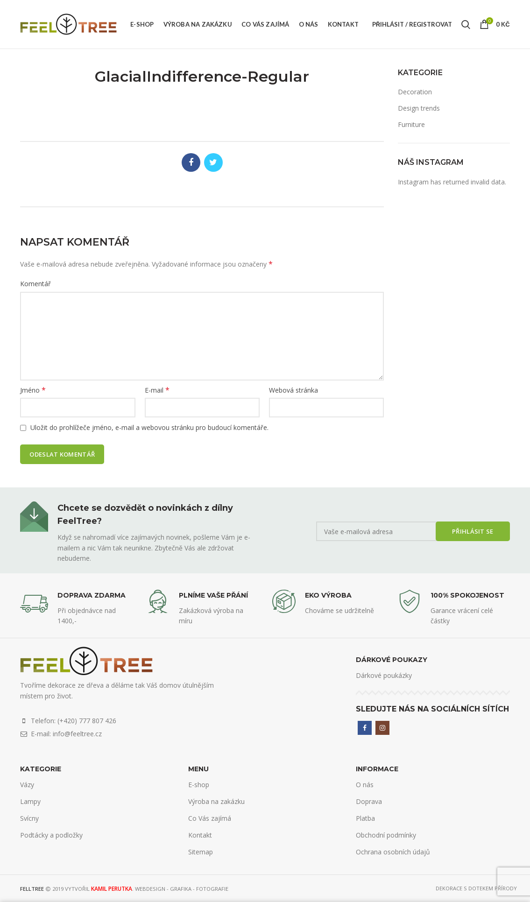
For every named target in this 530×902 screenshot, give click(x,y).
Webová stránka (293, 390)
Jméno (33, 390)
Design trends (419, 108)
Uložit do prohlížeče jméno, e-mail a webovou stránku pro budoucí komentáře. (149, 427)
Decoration (415, 91)
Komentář (35, 283)
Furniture (411, 124)
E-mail (157, 390)
